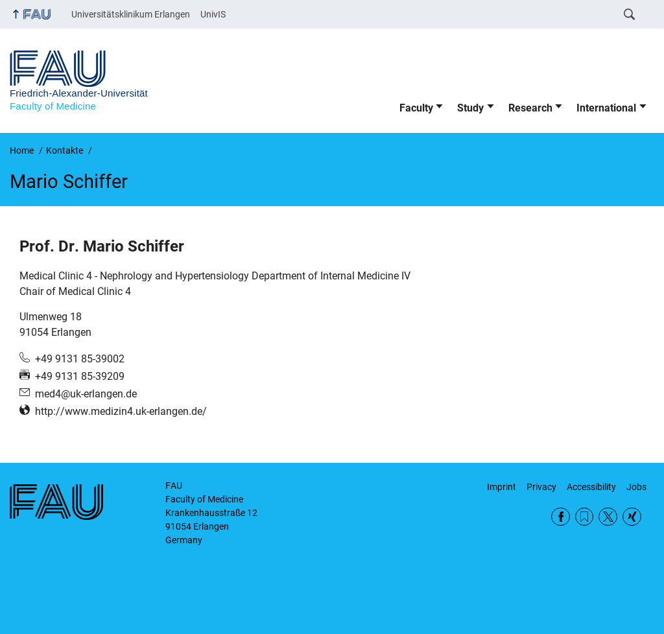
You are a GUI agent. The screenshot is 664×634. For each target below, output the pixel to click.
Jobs (636, 487)
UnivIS (213, 14)
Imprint (501, 487)
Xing (631, 517)
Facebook (560, 517)
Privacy (541, 487)
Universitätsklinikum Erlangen (130, 14)
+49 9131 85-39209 (79, 376)
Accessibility (591, 487)
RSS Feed (584, 517)
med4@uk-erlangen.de (86, 394)
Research (530, 108)
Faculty (416, 108)
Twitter (608, 517)
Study (470, 108)
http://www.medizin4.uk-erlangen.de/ (121, 411)
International (606, 108)
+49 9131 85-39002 (79, 359)
